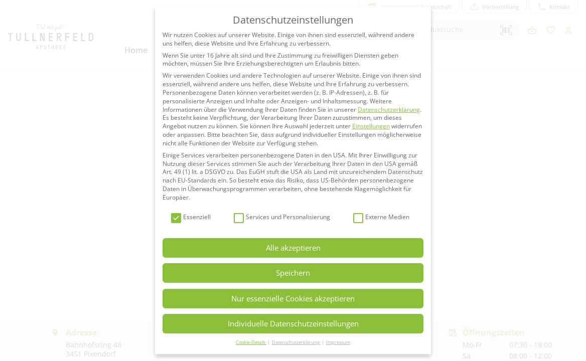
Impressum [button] (338, 342)
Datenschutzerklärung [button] (296, 342)
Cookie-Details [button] (251, 342)
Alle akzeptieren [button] (293, 248)
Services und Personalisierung (282, 217)
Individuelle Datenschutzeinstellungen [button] (293, 323)
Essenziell (191, 217)
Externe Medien (381, 217)
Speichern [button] (293, 273)
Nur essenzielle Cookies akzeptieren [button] (293, 298)
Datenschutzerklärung (389, 109)
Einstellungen (371, 126)
